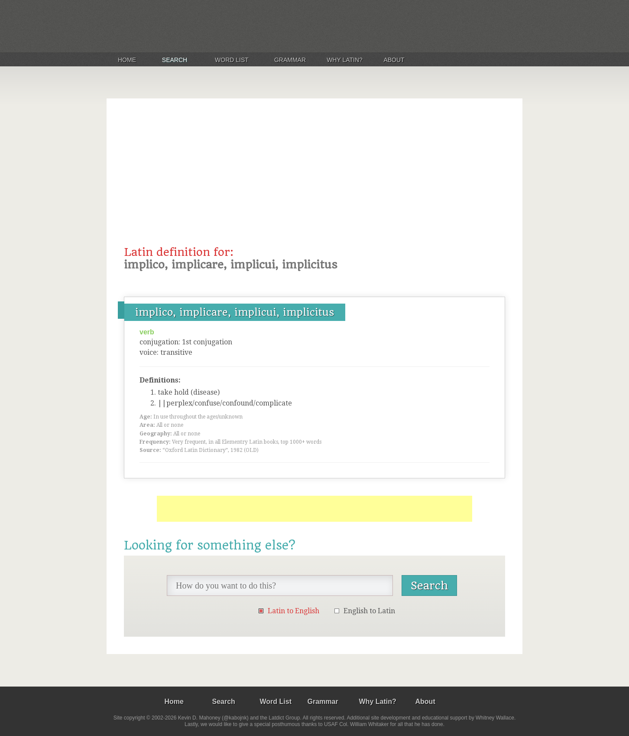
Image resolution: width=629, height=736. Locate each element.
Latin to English (293, 611)
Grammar (290, 59)
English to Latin (369, 611)
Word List (232, 59)
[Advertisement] (314, 181)
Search (174, 59)
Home (127, 59)
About (393, 59)
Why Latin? (345, 59)
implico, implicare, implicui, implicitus (234, 312)
